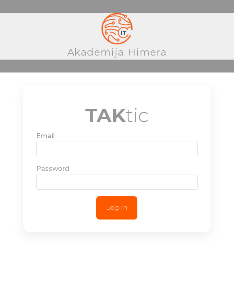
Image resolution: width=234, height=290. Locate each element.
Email (45, 136)
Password (52, 168)
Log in (117, 207)
